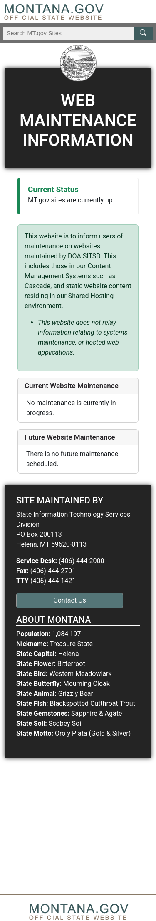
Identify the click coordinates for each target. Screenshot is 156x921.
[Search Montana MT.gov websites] (78, 33)
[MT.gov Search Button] (143, 33)
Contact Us (69, 600)
